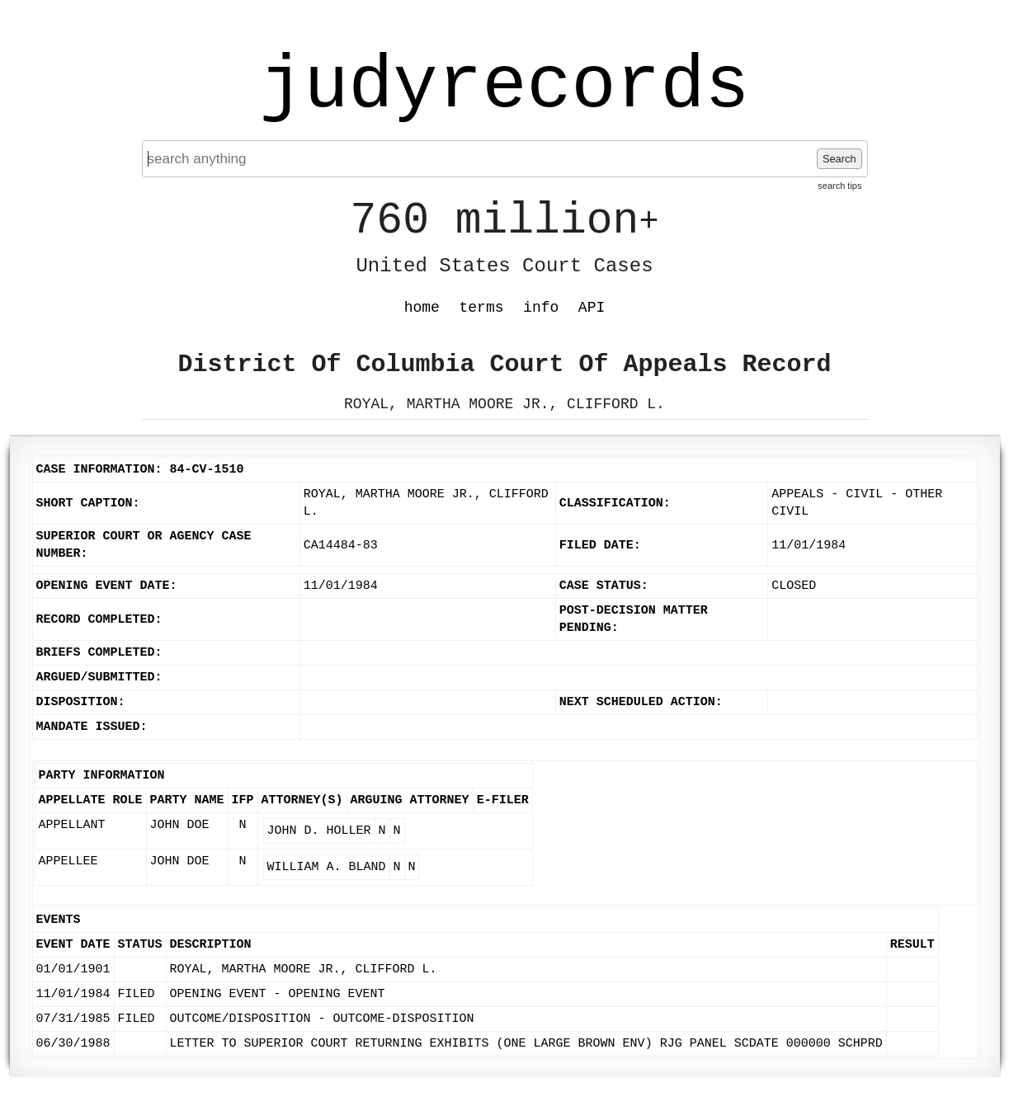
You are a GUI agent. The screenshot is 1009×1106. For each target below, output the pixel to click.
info (541, 307)
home (422, 307)
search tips (839, 186)
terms (482, 307)
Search (839, 159)
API (591, 307)
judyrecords (504, 86)
